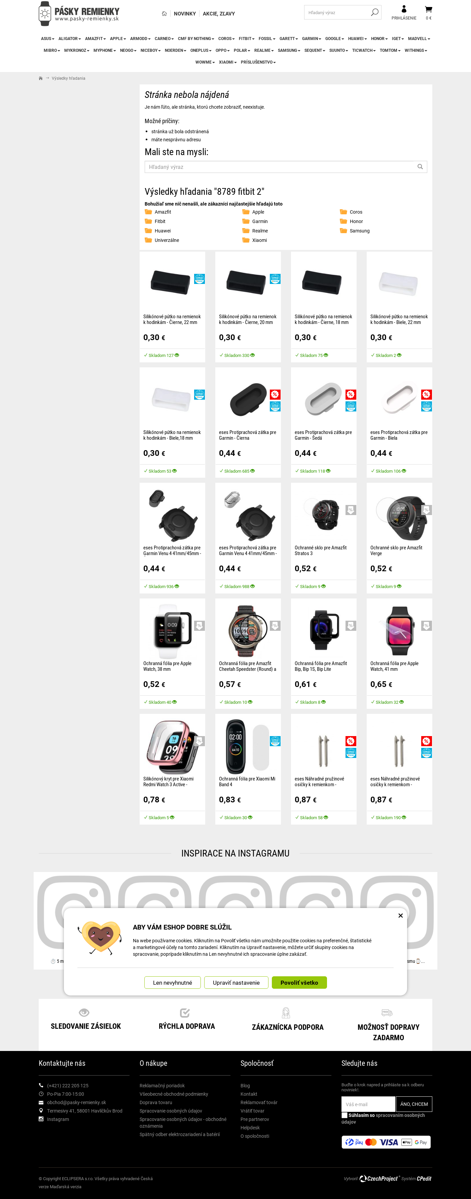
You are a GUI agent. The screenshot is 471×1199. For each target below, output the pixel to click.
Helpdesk (250, 1127)
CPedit (424, 1178)
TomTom (390, 50)
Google (334, 38)
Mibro (52, 50)
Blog (245, 1085)
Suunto (338, 50)
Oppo (223, 50)
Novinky (185, 13)
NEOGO (128, 50)
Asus (48, 38)
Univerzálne (167, 240)
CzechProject (379, 1178)
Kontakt (249, 1094)
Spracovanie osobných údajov (171, 1110)
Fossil (267, 38)
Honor (379, 38)
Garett (289, 38)
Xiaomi (228, 62)
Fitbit (247, 38)
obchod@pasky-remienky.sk (76, 1102)
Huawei (357, 38)
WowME (205, 62)
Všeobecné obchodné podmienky (174, 1094)
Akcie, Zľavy (219, 13)
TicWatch (364, 50)
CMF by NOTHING (196, 38)
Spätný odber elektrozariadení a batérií (180, 1134)
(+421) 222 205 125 (67, 1085)
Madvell (419, 38)
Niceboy (151, 50)
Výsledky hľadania (68, 78)
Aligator (70, 38)
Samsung (289, 50)
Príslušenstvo (258, 62)
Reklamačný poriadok (162, 1085)
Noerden (175, 50)
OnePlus (201, 50)
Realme (264, 50)
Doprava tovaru (156, 1102)
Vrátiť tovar (252, 1110)
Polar (242, 50)
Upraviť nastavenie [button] (236, 982)
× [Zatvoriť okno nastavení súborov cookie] (400, 914)
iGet (398, 38)
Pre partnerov (255, 1119)
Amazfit (95, 38)
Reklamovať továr (259, 1102)
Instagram (58, 1119)
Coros (226, 38)
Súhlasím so (383, 1118)
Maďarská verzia (65, 1187)
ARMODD (140, 38)
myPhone (105, 50)
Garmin (311, 38)
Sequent (314, 50)
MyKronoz (76, 50)
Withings (416, 50)
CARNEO (164, 38)
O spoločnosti (255, 1136)
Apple (118, 38)
